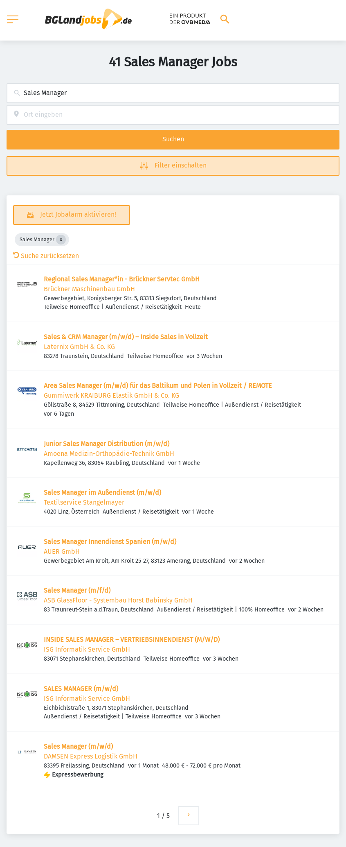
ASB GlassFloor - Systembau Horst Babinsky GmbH (118, 600)
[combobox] (173, 93)
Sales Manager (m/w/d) (78, 746)
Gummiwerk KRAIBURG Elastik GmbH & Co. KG (111, 395)
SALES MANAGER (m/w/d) (81, 689)
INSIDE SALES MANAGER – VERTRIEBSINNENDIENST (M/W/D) (132, 639)
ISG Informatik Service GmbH (87, 649)
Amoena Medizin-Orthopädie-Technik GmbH (109, 453)
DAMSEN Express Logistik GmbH (90, 756)
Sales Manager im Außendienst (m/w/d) (102, 492)
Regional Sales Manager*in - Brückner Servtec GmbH (122, 279)
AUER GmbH (62, 551)
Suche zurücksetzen (46, 256)
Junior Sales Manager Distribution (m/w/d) (106, 444)
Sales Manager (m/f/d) (77, 590)
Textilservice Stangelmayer (84, 502)
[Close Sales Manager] (61, 240)
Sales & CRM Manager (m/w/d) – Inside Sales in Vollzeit (126, 337)
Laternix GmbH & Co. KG (79, 347)
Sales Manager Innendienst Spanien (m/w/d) (110, 542)
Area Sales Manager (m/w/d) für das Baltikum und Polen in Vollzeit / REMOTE (158, 386)
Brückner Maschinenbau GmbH (89, 289)
